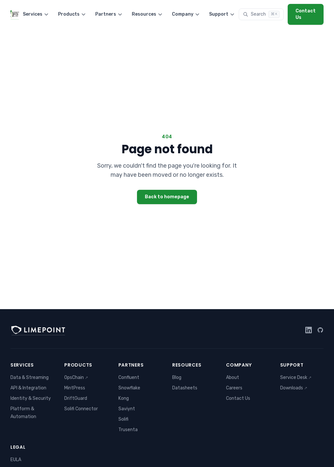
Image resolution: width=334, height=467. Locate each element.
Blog (176, 377)
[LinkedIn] (308, 330)
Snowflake (129, 388)
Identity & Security (30, 398)
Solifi (123, 419)
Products (72, 14)
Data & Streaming (29, 377)
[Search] (261, 14)
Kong (123, 398)
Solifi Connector (81, 409)
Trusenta (128, 429)
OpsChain (76, 377)
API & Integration (28, 388)
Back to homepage (167, 197)
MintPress (74, 388)
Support (222, 14)
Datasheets (184, 388)
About (232, 377)
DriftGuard (75, 398)
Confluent (128, 377)
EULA (15, 459)
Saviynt (126, 409)
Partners (109, 14)
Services (36, 14)
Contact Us (306, 14)
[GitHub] (320, 330)
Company (186, 14)
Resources (147, 14)
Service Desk (295, 377)
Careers (234, 388)
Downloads (293, 388)
